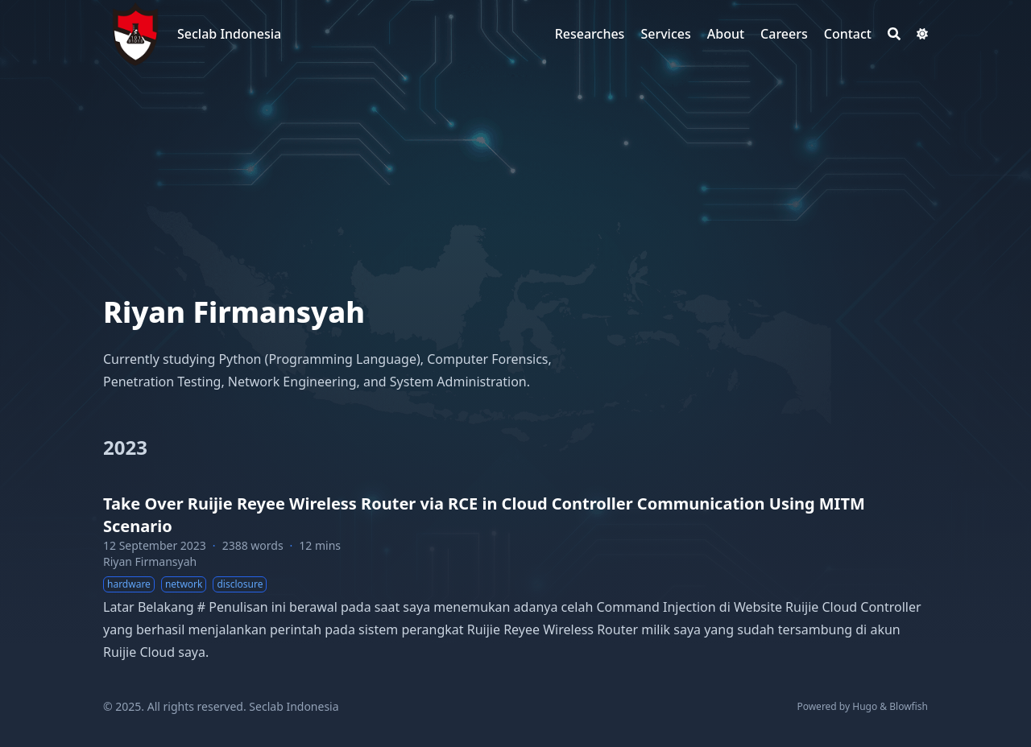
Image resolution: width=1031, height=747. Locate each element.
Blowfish (908, 706)
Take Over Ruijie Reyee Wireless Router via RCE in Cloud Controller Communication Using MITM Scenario (484, 515)
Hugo (864, 706)
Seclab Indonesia (229, 34)
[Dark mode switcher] (922, 33)
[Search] (894, 33)
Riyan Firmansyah (150, 561)
